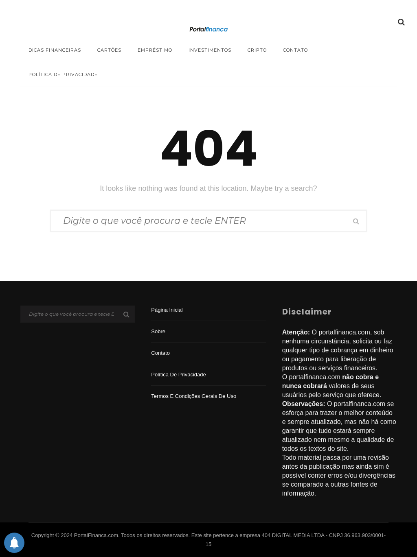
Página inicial (166, 310)
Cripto (257, 50)
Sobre (158, 331)
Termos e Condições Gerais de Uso (193, 396)
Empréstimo (155, 50)
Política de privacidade (63, 74)
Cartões (109, 50)
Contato (295, 50)
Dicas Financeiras (55, 50)
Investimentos (210, 50)
